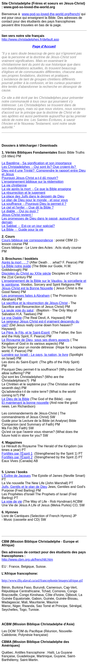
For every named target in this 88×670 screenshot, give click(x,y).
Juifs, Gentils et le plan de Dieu (24, 487)
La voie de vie (12, 501)
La (4, 185)
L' (3, 181)
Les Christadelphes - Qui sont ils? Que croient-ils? (39, 167)
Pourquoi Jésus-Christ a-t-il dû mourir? (30, 178)
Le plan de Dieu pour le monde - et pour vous (35, 200)
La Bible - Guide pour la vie (22, 229)
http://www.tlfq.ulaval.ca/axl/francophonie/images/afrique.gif (42, 580)
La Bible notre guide (16, 266)
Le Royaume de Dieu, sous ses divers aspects (35, 340)
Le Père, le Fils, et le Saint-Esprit (26, 332)
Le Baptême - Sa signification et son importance (37, 163)
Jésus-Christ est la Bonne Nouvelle (27, 288)
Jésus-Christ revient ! (17, 215)
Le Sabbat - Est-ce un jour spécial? (28, 226)
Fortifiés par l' (11, 453)
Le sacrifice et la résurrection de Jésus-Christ (35, 303)
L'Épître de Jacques (16, 475)
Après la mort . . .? (15, 262)
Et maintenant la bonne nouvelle (25, 402)
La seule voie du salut (18, 310)
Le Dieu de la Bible (15, 399)
